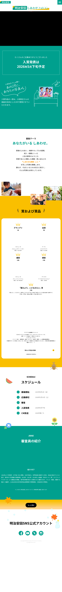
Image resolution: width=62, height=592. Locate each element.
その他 (42, 525)
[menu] (59, 2)
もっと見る (31, 552)
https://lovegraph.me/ (34, 342)
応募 (19, 525)
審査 (26, 525)
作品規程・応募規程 (32, 175)
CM (34, 525)
